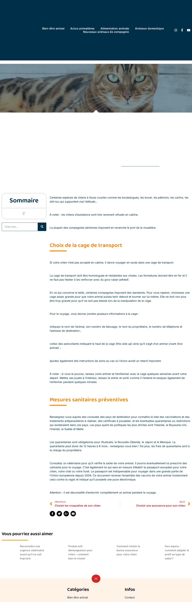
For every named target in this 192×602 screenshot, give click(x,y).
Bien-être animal (53, 28)
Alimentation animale (115, 28)
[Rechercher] (42, 227)
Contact (130, 597)
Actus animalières (82, 28)
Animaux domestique (149, 28)
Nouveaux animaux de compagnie (106, 32)
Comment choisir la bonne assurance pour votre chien (128, 550)
